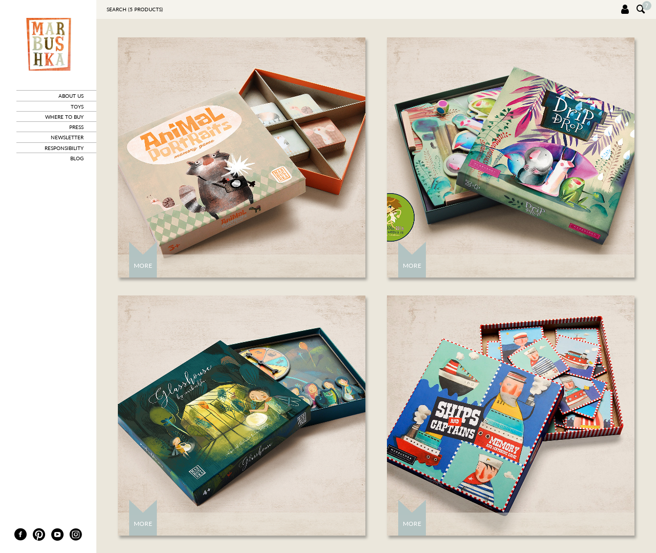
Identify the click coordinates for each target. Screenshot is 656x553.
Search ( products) (135, 9)
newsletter (67, 137)
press (76, 127)
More (143, 265)
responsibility (64, 148)
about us (71, 96)
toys (77, 106)
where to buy (64, 117)
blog (77, 158)
